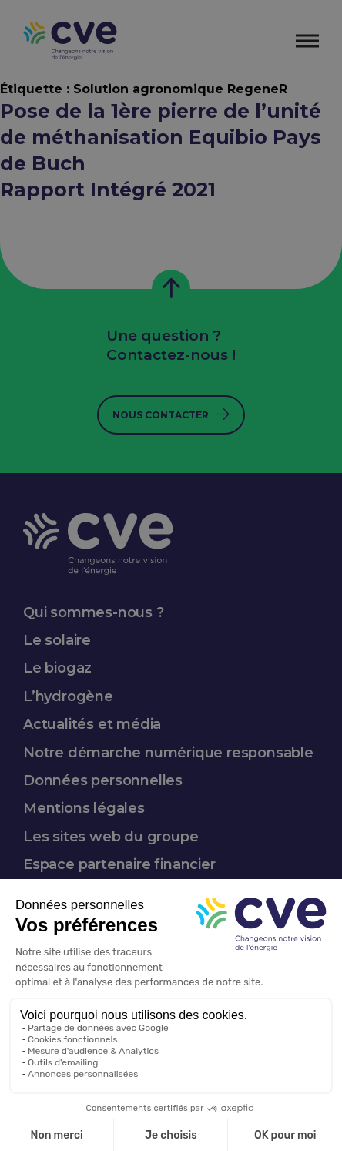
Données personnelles (103, 780)
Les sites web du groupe (110, 836)
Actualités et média (92, 724)
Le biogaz (57, 667)
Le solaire (57, 640)
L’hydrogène (68, 696)
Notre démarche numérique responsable (168, 752)
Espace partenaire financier (119, 864)
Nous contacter (160, 415)
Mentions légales (84, 808)
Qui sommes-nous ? (93, 612)
